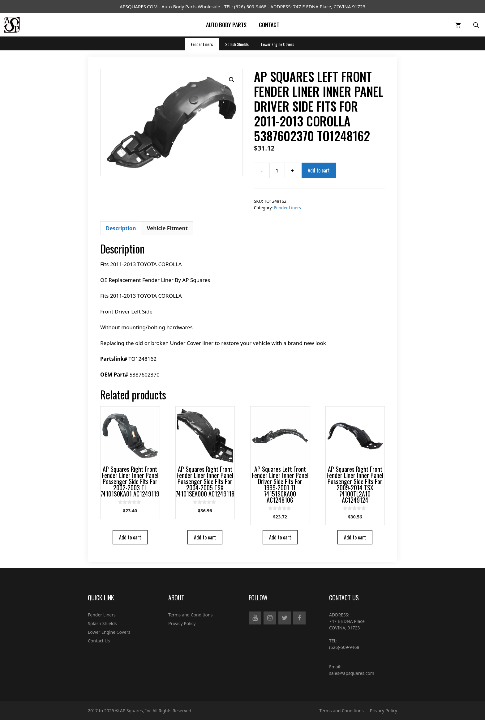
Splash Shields (237, 44)
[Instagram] (270, 617)
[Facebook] (299, 617)
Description (121, 228)
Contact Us (99, 641)
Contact (269, 25)
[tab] (120, 228)
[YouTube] (255, 617)
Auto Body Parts (226, 25)
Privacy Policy (181, 623)
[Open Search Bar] (476, 24)
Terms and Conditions (190, 615)
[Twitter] (284, 617)
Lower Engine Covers (277, 44)
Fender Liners (202, 44)
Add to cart (319, 170)
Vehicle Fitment (167, 228)
